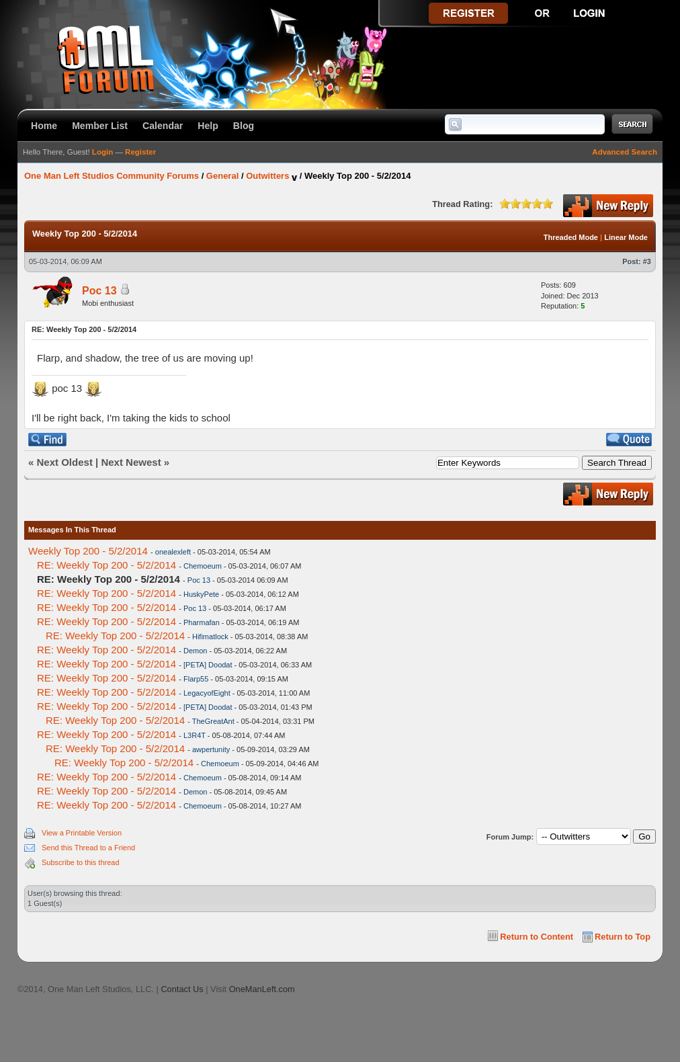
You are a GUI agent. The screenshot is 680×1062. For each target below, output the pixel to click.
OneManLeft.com (262, 989)
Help (208, 125)
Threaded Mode (571, 237)
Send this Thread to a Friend (88, 848)
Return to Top (622, 937)
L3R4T (194, 735)
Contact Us (182, 989)
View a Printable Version (82, 833)
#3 (647, 261)
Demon (195, 651)
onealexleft (173, 552)
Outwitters (267, 176)
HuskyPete (201, 594)
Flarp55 (195, 679)
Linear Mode (626, 237)
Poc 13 (99, 290)
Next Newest (131, 462)
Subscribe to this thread (81, 862)
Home (44, 125)
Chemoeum (202, 566)
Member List (100, 125)
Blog (243, 125)
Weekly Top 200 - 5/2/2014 (88, 551)
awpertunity (211, 749)
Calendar (162, 125)
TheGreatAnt (213, 721)
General (222, 176)
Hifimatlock (210, 636)
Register (140, 152)
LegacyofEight (206, 693)
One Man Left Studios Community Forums (111, 176)
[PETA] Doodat (207, 665)
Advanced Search (624, 152)
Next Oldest (65, 462)
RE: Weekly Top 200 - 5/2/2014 (106, 565)
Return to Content (536, 937)
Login (102, 152)
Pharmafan (201, 622)
